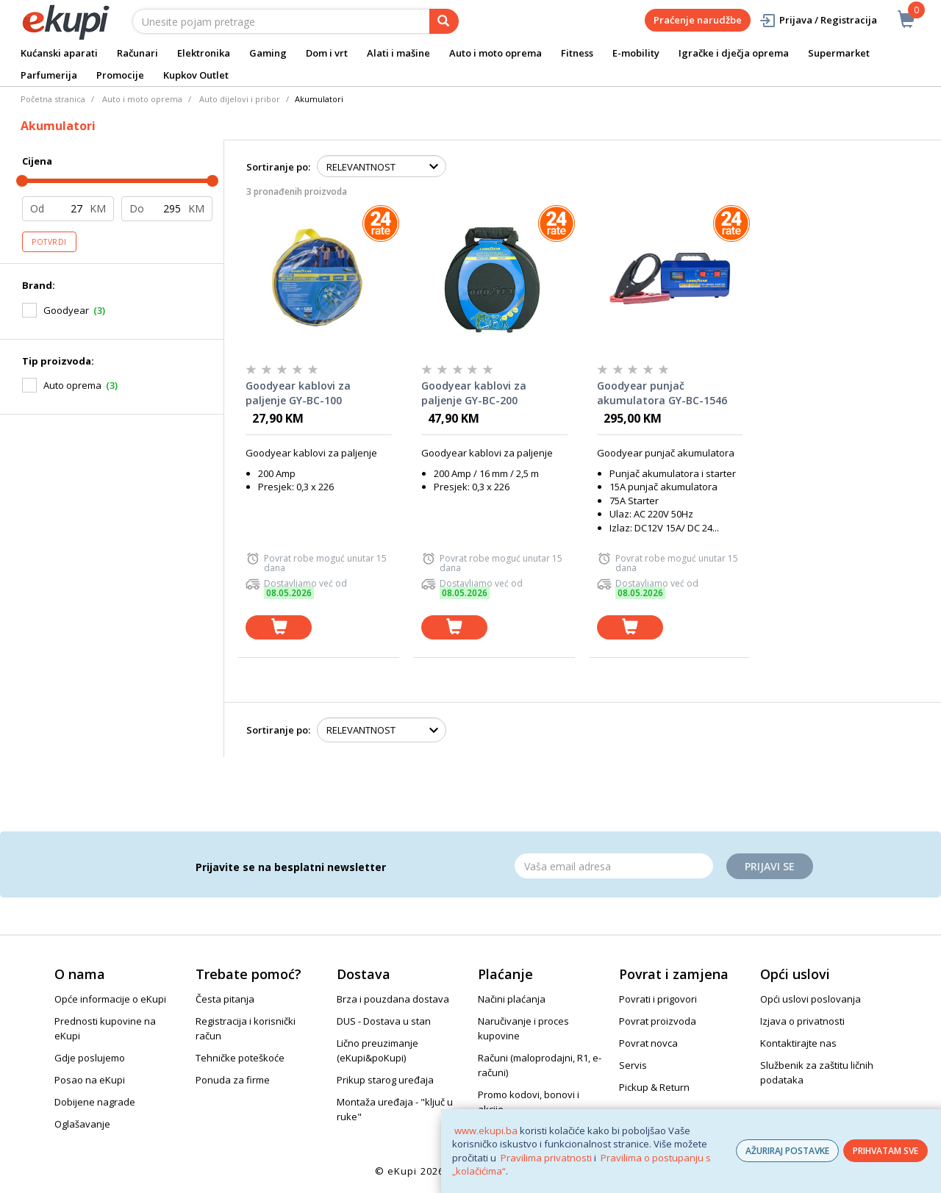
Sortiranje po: (278, 166)
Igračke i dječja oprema (734, 53)
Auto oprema (72, 385)
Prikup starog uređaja (385, 1079)
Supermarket (839, 53)
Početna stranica (53, 98)
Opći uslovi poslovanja (810, 999)
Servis (633, 1065)
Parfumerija (49, 75)
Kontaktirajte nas (798, 1043)
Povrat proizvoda (657, 1021)
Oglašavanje (82, 1124)
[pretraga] (444, 21)
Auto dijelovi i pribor (239, 98)
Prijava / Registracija (818, 20)
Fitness (577, 53)
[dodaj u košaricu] (279, 627)
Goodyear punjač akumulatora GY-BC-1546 (662, 393)
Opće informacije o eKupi (110, 999)
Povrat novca (648, 1043)
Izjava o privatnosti (802, 1021)
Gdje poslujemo (89, 1057)
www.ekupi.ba (486, 1130)
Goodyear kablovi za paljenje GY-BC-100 (298, 393)
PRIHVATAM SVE (885, 1150)
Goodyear (66, 310)
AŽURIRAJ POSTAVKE (787, 1150)
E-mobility (635, 53)
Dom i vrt (327, 53)
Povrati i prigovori (658, 999)
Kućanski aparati (59, 53)
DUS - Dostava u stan (384, 1021)
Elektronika (203, 53)
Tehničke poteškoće (240, 1057)
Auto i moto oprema (495, 53)
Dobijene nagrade (94, 1101)
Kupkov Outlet (196, 75)
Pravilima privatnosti (546, 1157)
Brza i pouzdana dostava (393, 999)
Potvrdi (49, 242)
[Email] (614, 865)
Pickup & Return (654, 1087)
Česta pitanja (225, 999)
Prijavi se (770, 866)
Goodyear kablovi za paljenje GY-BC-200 (473, 393)
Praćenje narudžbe (698, 19)
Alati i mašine (398, 53)
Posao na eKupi (89, 1079)
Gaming (268, 53)
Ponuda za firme (233, 1079)
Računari (137, 53)
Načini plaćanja (511, 999)
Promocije (120, 75)
